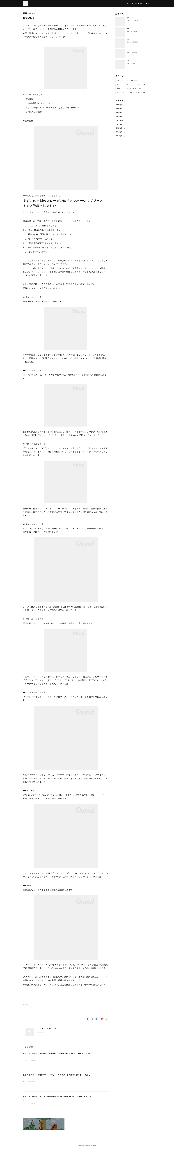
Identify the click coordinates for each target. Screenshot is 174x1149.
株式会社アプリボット (134, 3)
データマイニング (125, 92)
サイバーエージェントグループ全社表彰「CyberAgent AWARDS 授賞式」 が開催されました (62, 1053)
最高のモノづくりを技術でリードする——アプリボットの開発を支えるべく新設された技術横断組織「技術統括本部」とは (73, 1075)
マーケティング (133, 88)
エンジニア (122, 84)
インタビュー (134, 80)
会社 (25, 13)
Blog (147, 3)
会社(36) (25, 1004)
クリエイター (138, 84)
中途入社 (141, 92)
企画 (120, 88)
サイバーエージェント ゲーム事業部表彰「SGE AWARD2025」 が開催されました (57, 1096)
